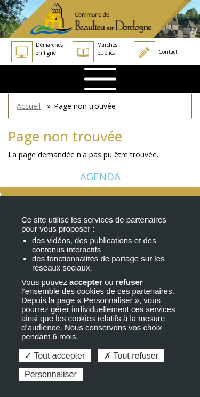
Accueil (29, 106)
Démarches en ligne (37, 51)
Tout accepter (55, 355)
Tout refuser (131, 355)
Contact (156, 51)
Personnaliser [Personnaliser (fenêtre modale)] (51, 374)
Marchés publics (95, 51)
